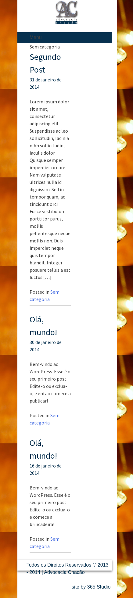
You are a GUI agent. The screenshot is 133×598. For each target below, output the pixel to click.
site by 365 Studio (91, 586)
